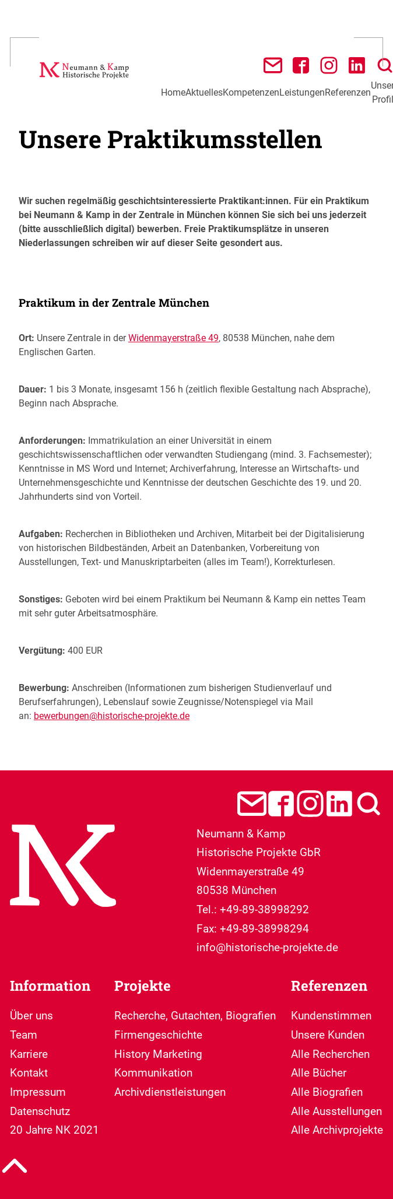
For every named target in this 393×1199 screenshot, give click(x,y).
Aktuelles (204, 92)
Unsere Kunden (327, 1035)
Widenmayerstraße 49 (173, 337)
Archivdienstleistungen (170, 1092)
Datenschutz (40, 1111)
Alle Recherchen (330, 1054)
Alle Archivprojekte (337, 1130)
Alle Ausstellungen (336, 1111)
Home (173, 92)
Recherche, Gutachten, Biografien (195, 1015)
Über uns (31, 1015)
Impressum (38, 1092)
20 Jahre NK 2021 (54, 1130)
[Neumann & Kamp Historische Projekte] (85, 80)
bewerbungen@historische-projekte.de (112, 715)
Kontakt (29, 1072)
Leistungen (302, 92)
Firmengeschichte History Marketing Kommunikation (158, 1053)
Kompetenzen (251, 92)
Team (23, 1035)
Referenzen (348, 92)
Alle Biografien (327, 1092)
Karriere (29, 1054)
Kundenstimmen (331, 1015)
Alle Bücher (318, 1072)
